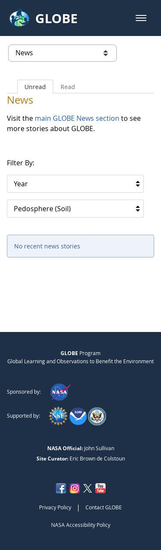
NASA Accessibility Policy (80, 524)
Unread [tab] (35, 87)
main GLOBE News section (76, 118)
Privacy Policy (55, 507)
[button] (141, 18)
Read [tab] (68, 87)
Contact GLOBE (103, 507)
